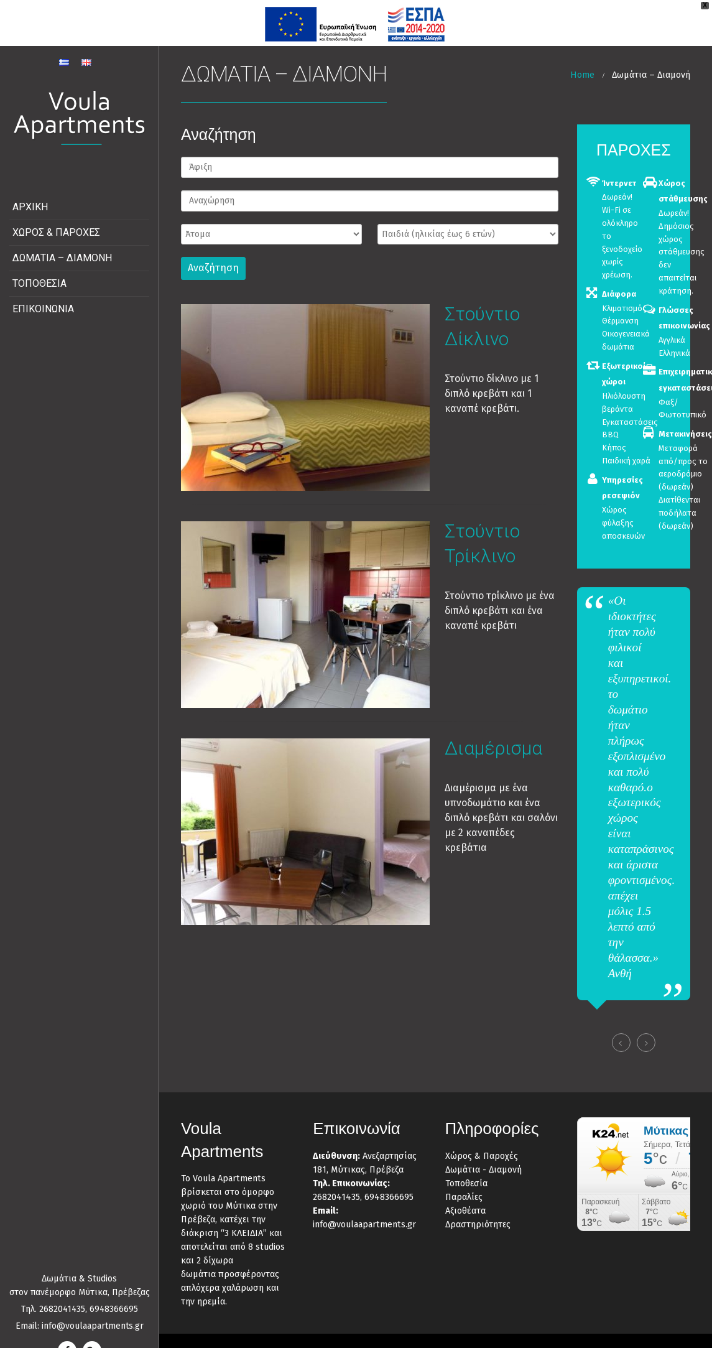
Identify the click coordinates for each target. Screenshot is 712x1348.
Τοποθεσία (39, 270)
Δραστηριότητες (478, 1210)
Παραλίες (464, 1183)
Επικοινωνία (43, 295)
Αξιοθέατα (465, 1196)
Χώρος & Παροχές (56, 219)
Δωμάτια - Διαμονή (483, 1155)
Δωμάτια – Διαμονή (62, 244)
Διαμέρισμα (493, 734)
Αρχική (30, 193)
